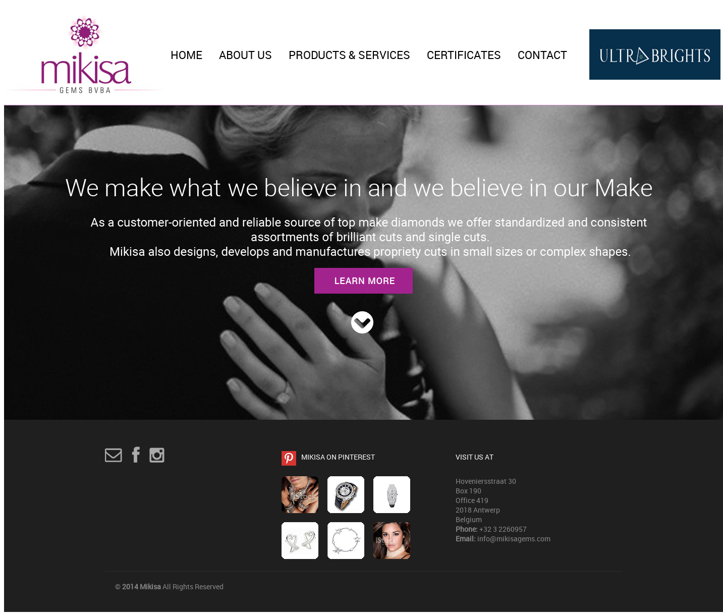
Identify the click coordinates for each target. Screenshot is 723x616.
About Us (245, 54)
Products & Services (349, 54)
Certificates (464, 54)
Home (186, 54)
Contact (542, 54)
